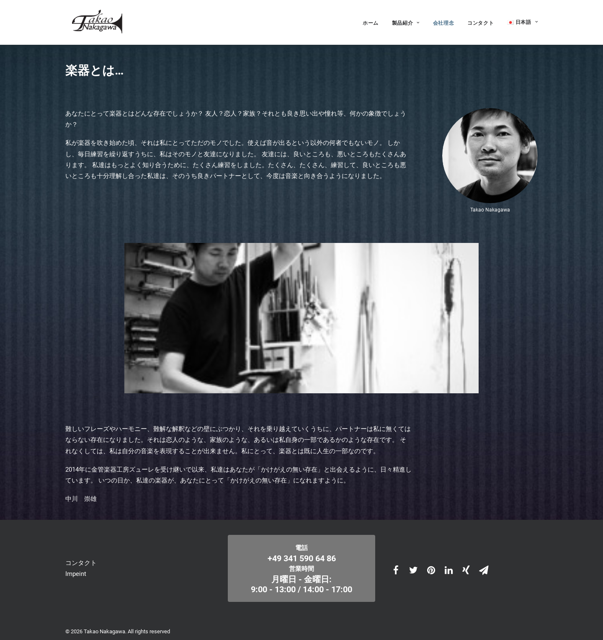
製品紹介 (406, 21)
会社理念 (443, 21)
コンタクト (480, 21)
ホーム (371, 21)
